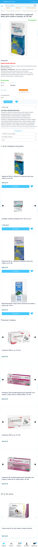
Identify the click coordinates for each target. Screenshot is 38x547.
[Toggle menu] (2, 6)
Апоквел (7, 8)
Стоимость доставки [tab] (19, 134)
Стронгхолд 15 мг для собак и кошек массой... (17, 528)
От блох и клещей (31, 8)
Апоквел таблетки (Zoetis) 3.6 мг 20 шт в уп (16, 219)
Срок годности (23, 90)
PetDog (3, 11)
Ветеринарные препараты (14, 11)
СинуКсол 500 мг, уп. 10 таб (11, 350)
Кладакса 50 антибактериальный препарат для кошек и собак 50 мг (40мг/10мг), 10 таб (18, 478)
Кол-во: (3, 83)
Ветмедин (18, 8)
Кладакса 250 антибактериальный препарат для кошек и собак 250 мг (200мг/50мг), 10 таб (18, 393)
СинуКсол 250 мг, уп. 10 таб (11, 435)
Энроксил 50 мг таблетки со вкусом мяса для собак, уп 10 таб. (17, 262)
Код (2, 90)
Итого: (2, 85)
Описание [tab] (19, 107)
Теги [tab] (19, 140)
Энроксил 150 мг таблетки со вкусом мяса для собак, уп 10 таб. (17, 177)
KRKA (2, 97)
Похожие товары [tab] (19, 137)
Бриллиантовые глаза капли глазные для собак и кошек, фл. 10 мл (18, 304)
